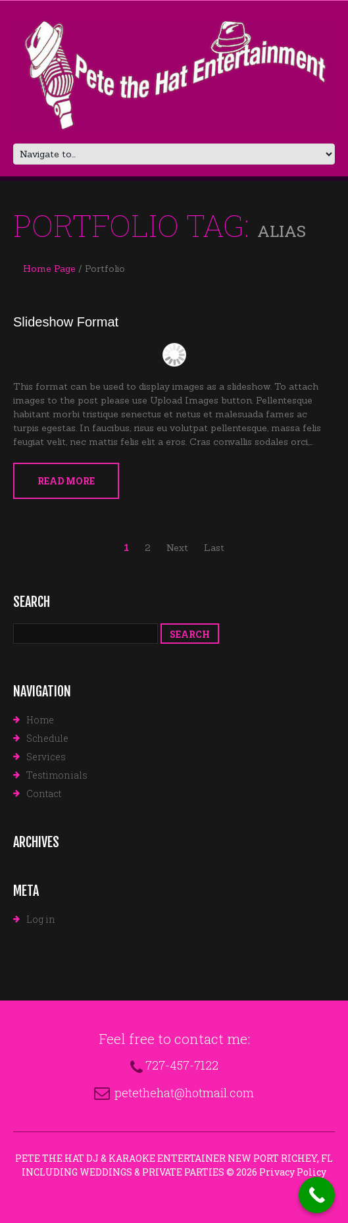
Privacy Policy (292, 1172)
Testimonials (56, 775)
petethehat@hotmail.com (184, 1093)
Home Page (49, 268)
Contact (43, 793)
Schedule (47, 738)
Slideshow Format (65, 322)
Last (214, 548)
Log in (40, 919)
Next (177, 548)
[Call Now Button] (317, 1195)
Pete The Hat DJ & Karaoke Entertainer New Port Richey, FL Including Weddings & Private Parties (174, 1165)
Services (46, 756)
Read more (66, 481)
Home (40, 720)
